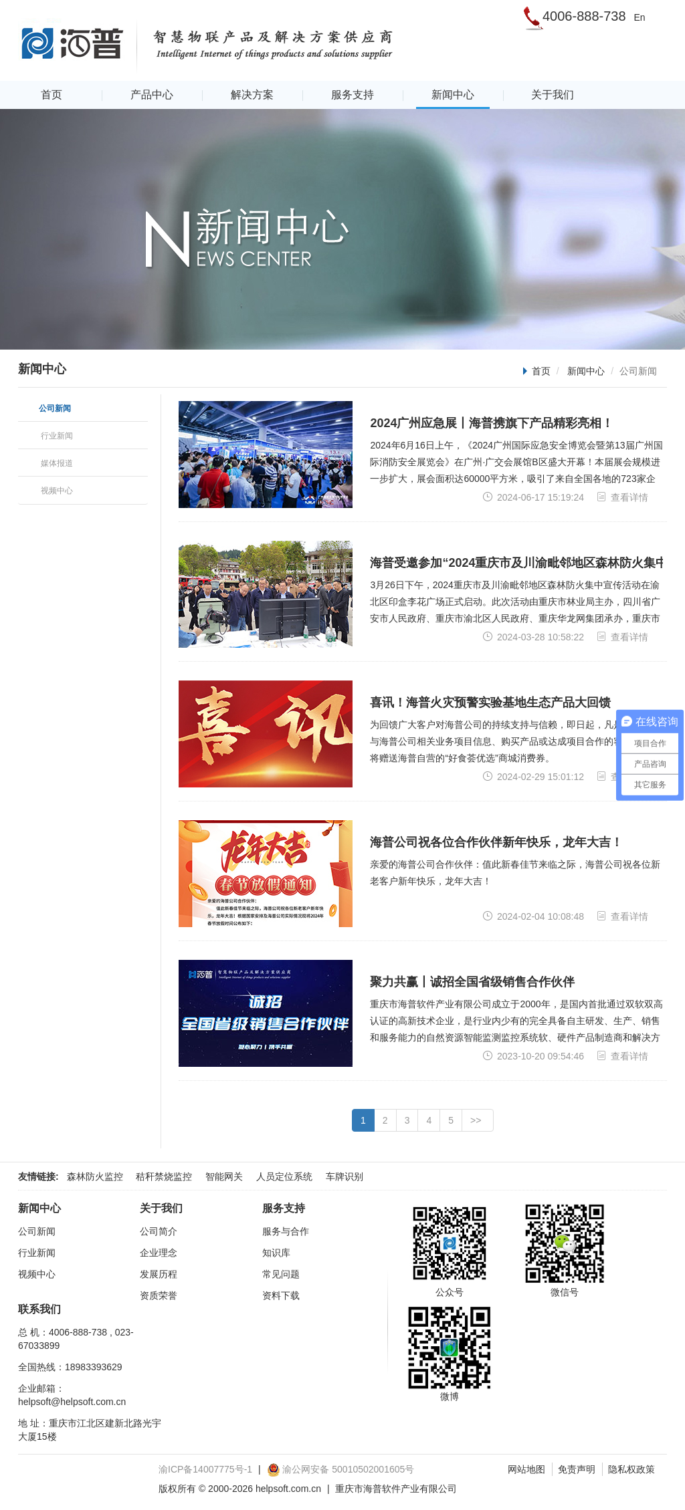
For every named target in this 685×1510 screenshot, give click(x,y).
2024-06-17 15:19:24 (533, 497)
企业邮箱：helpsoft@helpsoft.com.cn (72, 1395)
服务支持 (352, 94)
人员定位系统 (284, 1176)
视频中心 (37, 1274)
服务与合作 (285, 1231)
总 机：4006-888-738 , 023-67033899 (76, 1339)
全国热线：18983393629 (70, 1367)
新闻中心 (452, 94)
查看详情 (622, 497)
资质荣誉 (158, 1295)
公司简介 (158, 1231)
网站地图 (526, 1469)
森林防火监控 (95, 1176)
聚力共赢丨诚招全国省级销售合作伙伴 (472, 982)
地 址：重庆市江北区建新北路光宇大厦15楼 (89, 1430)
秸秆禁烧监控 (164, 1176)
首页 (51, 94)
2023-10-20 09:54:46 (533, 1055)
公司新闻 (37, 1231)
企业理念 (158, 1252)
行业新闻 (37, 1252)
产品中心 (151, 94)
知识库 (276, 1252)
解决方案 (252, 94)
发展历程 (158, 1274)
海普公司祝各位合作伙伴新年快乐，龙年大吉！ (496, 842)
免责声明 (576, 1469)
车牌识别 (344, 1176)
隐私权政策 (631, 1469)
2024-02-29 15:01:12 (533, 776)
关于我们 (552, 94)
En (639, 17)
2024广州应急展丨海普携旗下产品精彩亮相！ (491, 423)
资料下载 (281, 1295)
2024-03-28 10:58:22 (533, 636)
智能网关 (224, 1176)
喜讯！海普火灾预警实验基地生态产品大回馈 (490, 702)
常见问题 (281, 1274)
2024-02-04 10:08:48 (533, 916)
